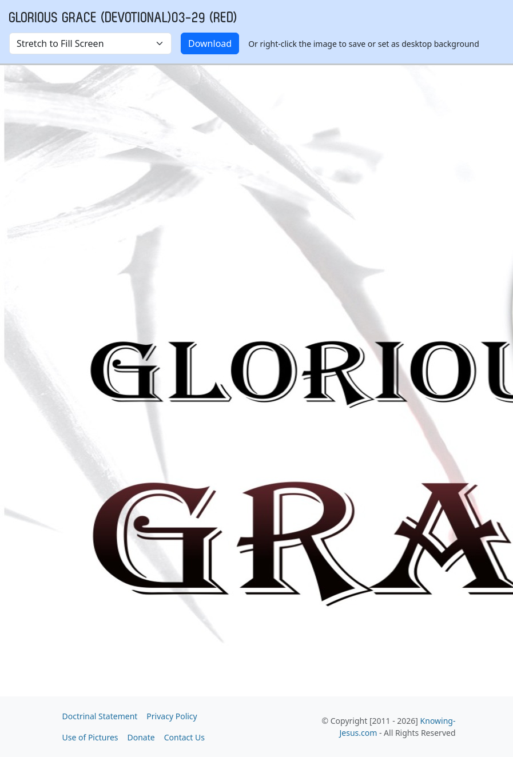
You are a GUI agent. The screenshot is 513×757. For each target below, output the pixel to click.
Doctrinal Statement (100, 716)
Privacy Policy (171, 716)
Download (210, 43)
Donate (141, 737)
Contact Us (184, 737)
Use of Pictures (90, 737)
